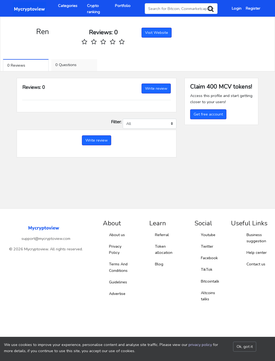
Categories (67, 5)
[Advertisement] (221, 160)
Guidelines (118, 282)
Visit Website (156, 32)
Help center (257, 252)
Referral (162, 234)
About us (117, 234)
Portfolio (123, 5)
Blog (159, 264)
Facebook (209, 258)
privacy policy (200, 344)
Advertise (117, 293)
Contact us (256, 264)
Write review (156, 88)
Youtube (208, 234)
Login (236, 8)
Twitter (207, 246)
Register (253, 8)
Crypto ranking (93, 9)
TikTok (206, 269)
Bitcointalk (210, 281)
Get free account (208, 114)
